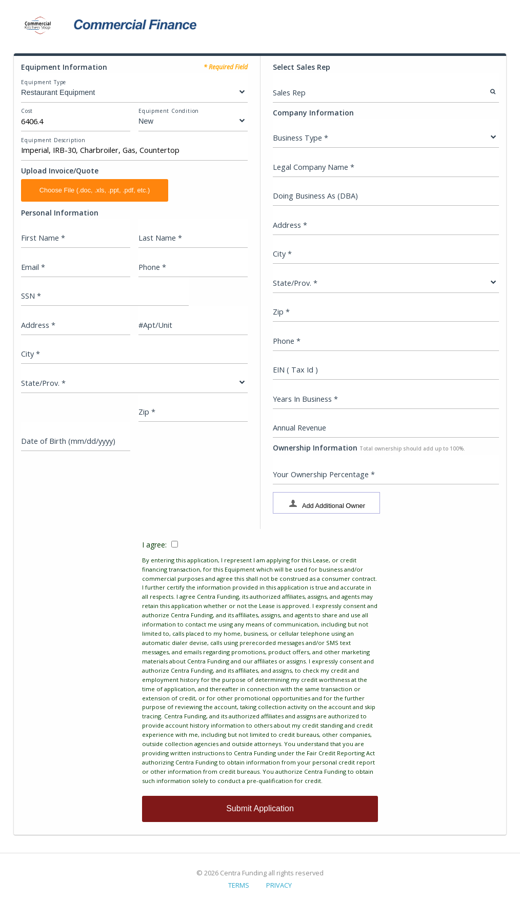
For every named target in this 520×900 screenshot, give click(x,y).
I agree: (260, 663)
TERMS (238, 885)
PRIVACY (279, 885)
